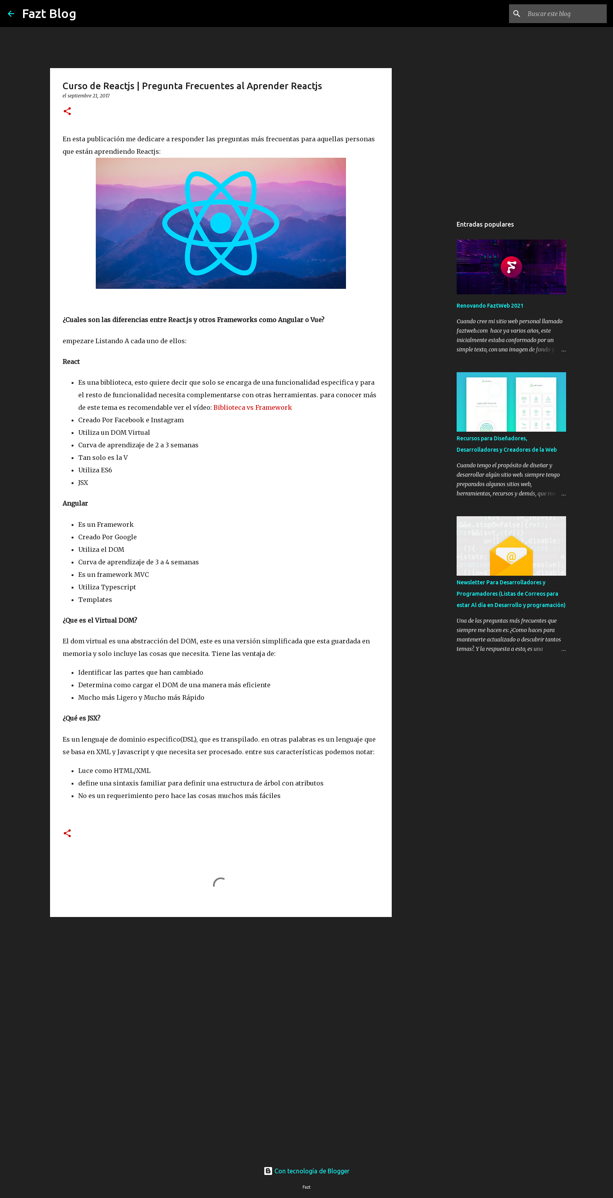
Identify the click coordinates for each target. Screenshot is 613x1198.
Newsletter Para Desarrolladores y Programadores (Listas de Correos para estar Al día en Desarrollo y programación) (511, 593)
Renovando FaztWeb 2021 (490, 306)
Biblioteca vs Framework (252, 407)
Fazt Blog (49, 13)
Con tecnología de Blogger (306, 1171)
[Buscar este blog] (566, 13)
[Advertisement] (221, 983)
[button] (67, 111)
